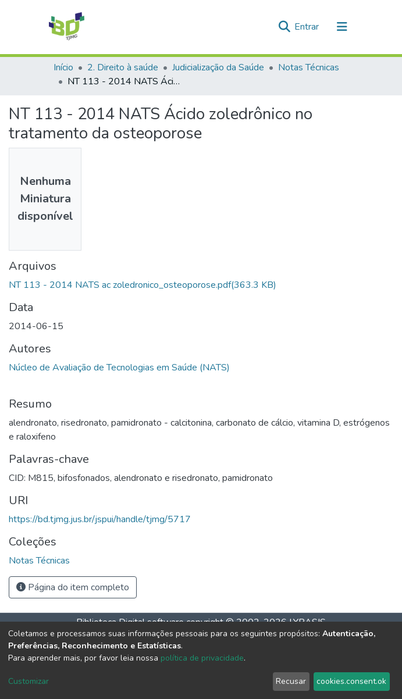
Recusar (291, 681)
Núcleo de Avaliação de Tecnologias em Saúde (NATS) (119, 367)
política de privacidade (202, 658)
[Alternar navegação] (342, 26)
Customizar (28, 681)
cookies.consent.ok (351, 681)
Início (63, 67)
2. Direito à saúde (122, 67)
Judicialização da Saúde (218, 67)
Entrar (307, 26)
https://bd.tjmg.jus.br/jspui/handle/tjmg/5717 (100, 519)
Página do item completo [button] (72, 587)
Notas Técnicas (308, 67)
